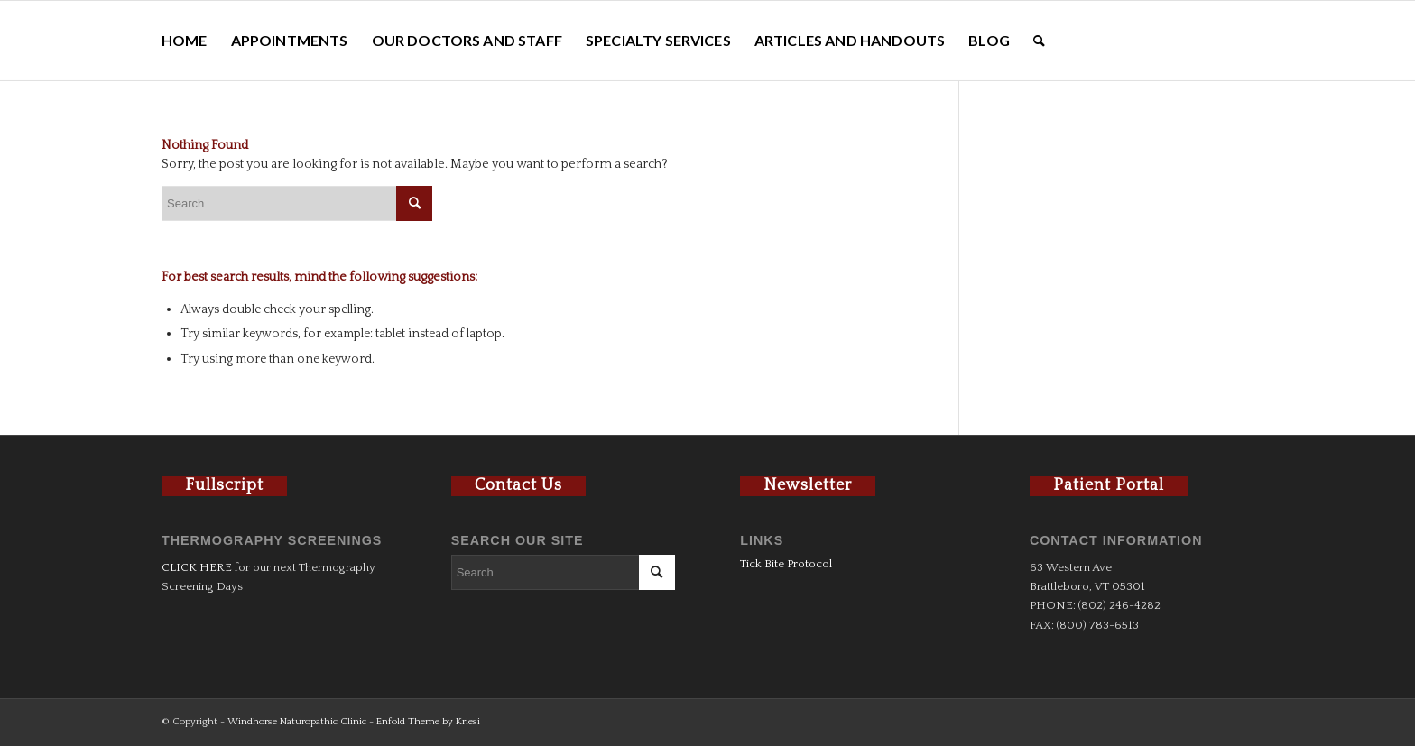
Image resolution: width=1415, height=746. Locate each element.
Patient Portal (1108, 485)
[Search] (1039, 40)
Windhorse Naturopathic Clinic (296, 721)
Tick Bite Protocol (786, 563)
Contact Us (518, 485)
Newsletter (807, 485)
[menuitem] (184, 40)
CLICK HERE (197, 567)
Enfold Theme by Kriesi (428, 721)
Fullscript (224, 485)
